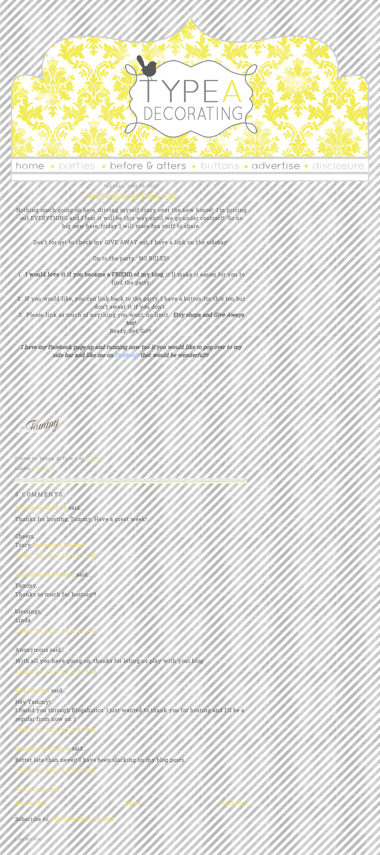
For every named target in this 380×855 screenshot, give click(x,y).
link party (43, 468)
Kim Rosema (32, 691)
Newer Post (30, 804)
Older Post (233, 804)
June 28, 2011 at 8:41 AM (55, 556)
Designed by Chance (42, 749)
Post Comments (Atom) (82, 820)
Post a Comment (37, 790)
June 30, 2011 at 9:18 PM (55, 771)
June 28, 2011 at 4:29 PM (56, 673)
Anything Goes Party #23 (131, 196)
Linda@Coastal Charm (45, 575)
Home (133, 804)
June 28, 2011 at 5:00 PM (55, 731)
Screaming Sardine (41, 508)
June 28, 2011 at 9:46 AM (56, 632)
